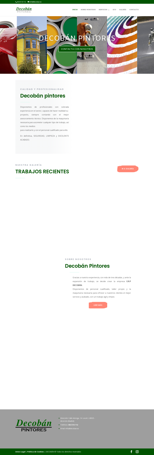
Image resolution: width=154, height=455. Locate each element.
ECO (114, 10)
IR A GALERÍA (128, 169)
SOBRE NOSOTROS (88, 10)
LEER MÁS (98, 305)
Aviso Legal (20, 452)
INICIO (75, 10)
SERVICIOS (103, 10)
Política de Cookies (35, 452)
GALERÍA (122, 10)
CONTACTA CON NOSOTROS (77, 49)
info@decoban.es (72, 428)
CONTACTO (134, 10)
